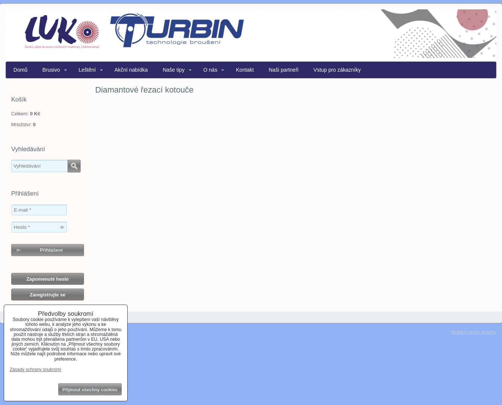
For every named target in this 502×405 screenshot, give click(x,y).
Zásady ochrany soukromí (35, 369)
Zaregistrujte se (47, 294)
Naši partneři (284, 70)
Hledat (74, 166)
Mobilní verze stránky (473, 332)
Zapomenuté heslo (47, 279)
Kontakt (245, 70)
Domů (20, 70)
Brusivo (51, 70)
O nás (210, 70)
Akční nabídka (131, 70)
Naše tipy (174, 70)
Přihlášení (51, 250)
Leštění (87, 70)
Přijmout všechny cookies (90, 389)
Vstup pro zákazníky (337, 70)
